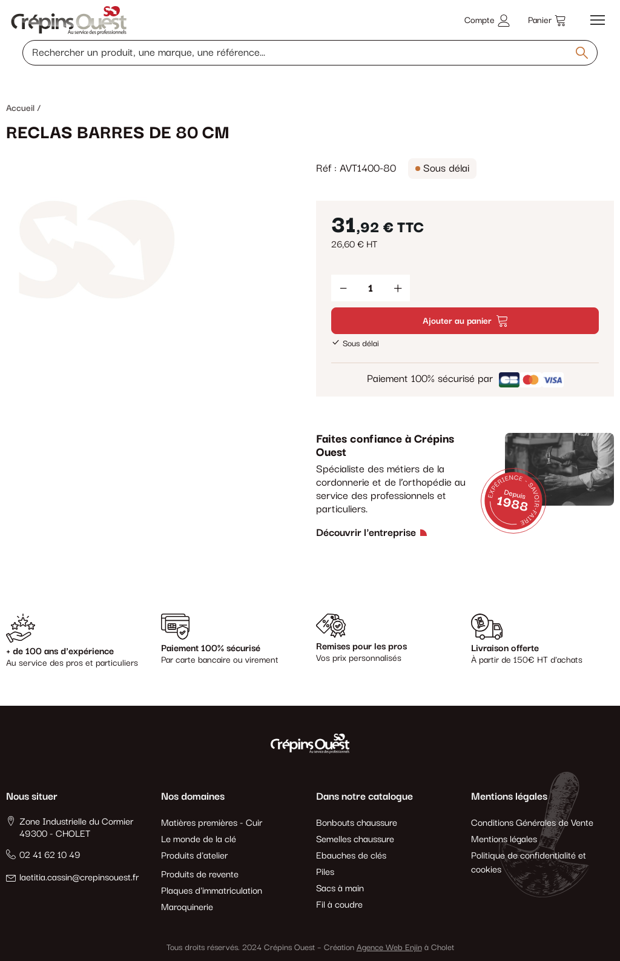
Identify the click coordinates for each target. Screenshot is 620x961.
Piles (325, 872)
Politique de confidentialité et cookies (528, 863)
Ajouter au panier (465, 321)
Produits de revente (200, 874)
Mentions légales (504, 839)
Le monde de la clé (198, 839)
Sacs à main (340, 888)
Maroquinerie (187, 907)
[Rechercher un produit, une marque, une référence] (310, 52)
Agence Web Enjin (389, 948)
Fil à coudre (339, 905)
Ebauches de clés (351, 856)
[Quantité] (370, 288)
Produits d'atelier (194, 856)
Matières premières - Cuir (211, 823)
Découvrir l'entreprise (366, 533)
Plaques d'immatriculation (211, 891)
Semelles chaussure (355, 839)
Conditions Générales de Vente (532, 823)
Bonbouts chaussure (356, 823)
